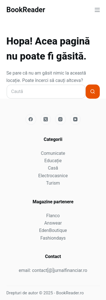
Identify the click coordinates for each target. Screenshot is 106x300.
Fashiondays (53, 238)
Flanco (53, 215)
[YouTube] (75, 119)
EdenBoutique (53, 230)
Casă (53, 168)
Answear (53, 223)
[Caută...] (46, 91)
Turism (53, 183)
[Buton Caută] (93, 91)
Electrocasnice (53, 175)
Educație (53, 160)
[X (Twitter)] (45, 119)
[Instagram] (60, 119)
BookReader (26, 10)
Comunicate (53, 153)
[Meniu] (97, 9)
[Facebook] (30, 119)
